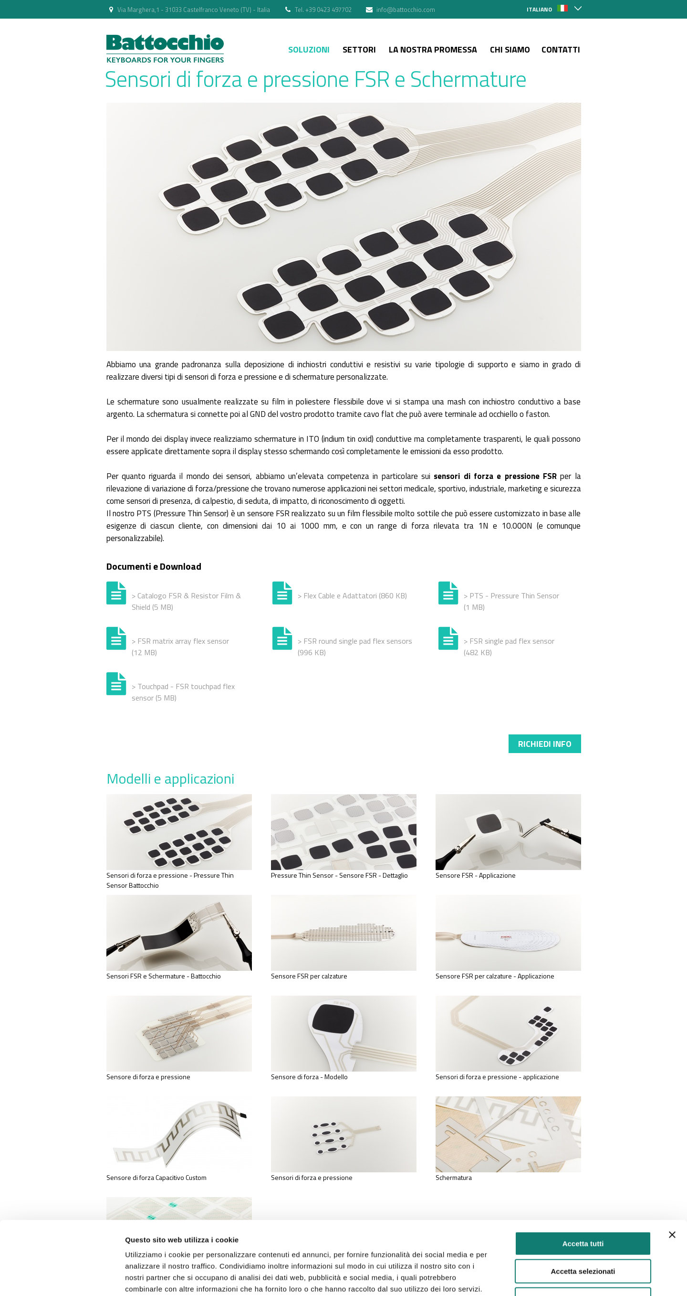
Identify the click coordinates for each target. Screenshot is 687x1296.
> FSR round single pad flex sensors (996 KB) (355, 646)
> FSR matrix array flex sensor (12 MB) (180, 646)
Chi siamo (510, 49)
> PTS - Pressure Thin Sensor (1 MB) (511, 601)
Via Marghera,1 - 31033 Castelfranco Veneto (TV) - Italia (193, 9)
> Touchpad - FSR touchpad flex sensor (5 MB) (183, 691)
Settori (359, 49)
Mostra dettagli (502, 1277)
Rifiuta (583, 1235)
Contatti (560, 49)
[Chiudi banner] (672, 1170)
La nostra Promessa (433, 49)
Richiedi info (545, 743)
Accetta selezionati (583, 1207)
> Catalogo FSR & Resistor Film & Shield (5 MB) (186, 601)
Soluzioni (309, 49)
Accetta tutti (583, 1179)
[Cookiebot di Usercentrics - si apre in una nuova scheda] (62, 1277)
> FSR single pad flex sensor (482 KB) (509, 646)
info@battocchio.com (405, 9)
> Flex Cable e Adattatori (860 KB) (352, 595)
